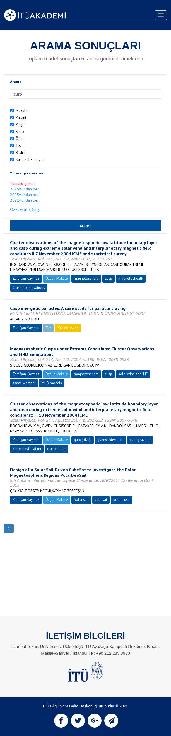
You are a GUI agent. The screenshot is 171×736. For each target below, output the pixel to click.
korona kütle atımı (27, 448)
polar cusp (121, 499)
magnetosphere (86, 278)
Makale (22, 110)
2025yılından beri (25, 194)
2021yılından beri (25, 200)
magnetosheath (130, 278)
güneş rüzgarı (140, 439)
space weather (24, 383)
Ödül (20, 138)
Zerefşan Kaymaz (26, 278)
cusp (108, 278)
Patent (21, 117)
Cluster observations (29, 287)
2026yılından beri (25, 189)
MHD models (52, 383)
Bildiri (20, 152)
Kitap (20, 131)
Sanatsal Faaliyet (30, 159)
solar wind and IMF (133, 374)
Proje (20, 124)
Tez (19, 145)
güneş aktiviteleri (110, 439)
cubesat (101, 499)
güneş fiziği (82, 439)
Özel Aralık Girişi (25, 209)
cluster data (56, 448)
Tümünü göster (22, 183)
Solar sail (81, 499)
